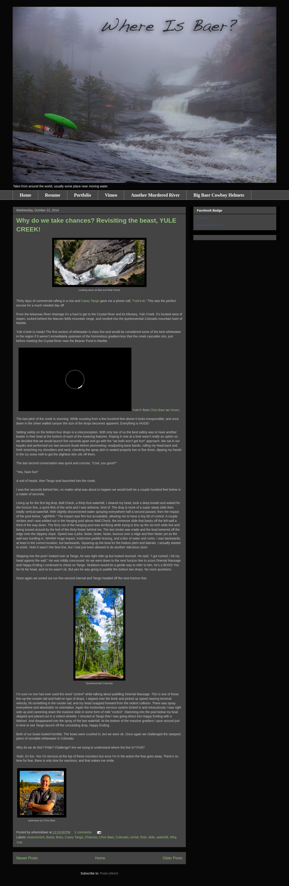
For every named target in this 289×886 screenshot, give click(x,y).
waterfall (162, 837)
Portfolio (82, 195)
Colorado (122, 837)
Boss (59, 837)
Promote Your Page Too (210, 225)
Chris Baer (157, 410)
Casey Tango (90, 301)
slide (151, 837)
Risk (143, 837)
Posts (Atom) (109, 873)
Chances (91, 837)
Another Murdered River (155, 195)
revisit (134, 837)
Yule (136, 301)
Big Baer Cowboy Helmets (218, 195)
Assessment (35, 837)
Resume (52, 195)
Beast (50, 837)
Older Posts (172, 858)
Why (173, 837)
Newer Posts (27, 858)
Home (25, 195)
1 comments (82, 832)
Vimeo (111, 195)
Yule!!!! (137, 410)
